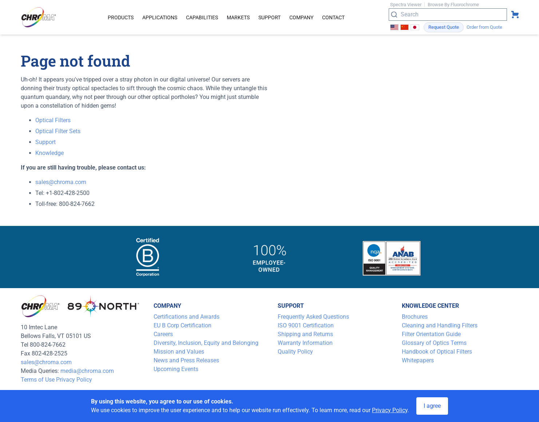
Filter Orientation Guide (431, 334)
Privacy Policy (74, 379)
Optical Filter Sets (57, 131)
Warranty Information (305, 342)
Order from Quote (484, 27)
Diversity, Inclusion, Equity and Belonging (206, 342)
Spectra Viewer (405, 4)
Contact (333, 17)
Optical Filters (53, 120)
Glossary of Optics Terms (434, 342)
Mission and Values (179, 351)
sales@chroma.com (60, 182)
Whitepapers (418, 360)
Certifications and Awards (186, 316)
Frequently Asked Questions (313, 316)
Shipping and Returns (305, 334)
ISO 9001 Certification (306, 325)
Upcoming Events (176, 369)
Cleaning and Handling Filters (439, 325)
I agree (432, 405)
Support (269, 17)
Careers (163, 334)
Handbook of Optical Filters (437, 351)
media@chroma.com (87, 370)
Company (301, 17)
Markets (238, 17)
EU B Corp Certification (182, 325)
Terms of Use (38, 379)
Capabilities (202, 17)
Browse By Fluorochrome (453, 4)
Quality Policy (295, 351)
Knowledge (49, 153)
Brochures (415, 316)
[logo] (39, 17)
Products (121, 17)
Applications (159, 17)
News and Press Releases (186, 360)
